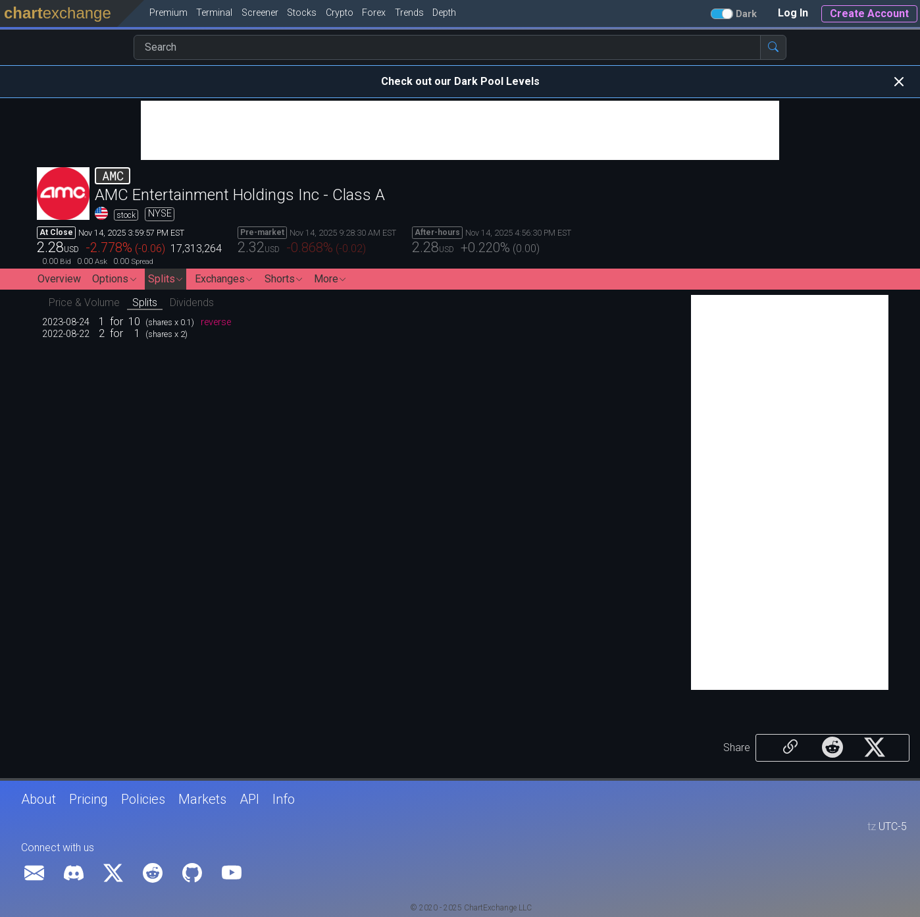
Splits (144, 302)
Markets (202, 799)
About (38, 799)
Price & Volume (84, 302)
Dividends (192, 302)
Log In (793, 13)
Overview (59, 279)
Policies (143, 799)
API (249, 799)
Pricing (88, 799)
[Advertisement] (460, 130)
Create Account (869, 13)
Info (283, 799)
